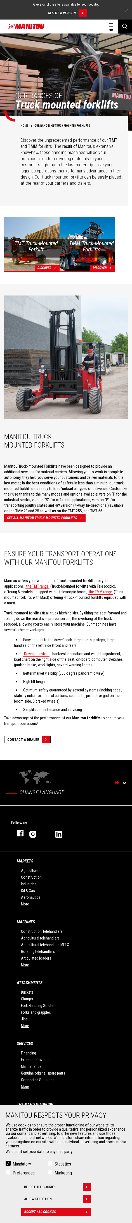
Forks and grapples (36, 1012)
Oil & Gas (28, 890)
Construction (31, 877)
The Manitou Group (35, 1104)
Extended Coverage (36, 1060)
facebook (17, 833)
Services (25, 1043)
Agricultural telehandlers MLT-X (45, 945)
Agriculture (29, 870)
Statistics (63, 1165)
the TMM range (100, 592)
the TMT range (37, 586)
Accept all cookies (57, 1213)
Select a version (67, 13)
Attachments (30, 982)
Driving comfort (36, 654)
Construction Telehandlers (42, 931)
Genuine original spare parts (43, 1073)
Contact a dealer (28, 739)
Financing (28, 1053)
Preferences (24, 1174)
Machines (26, 921)
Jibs (24, 1019)
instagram (37, 833)
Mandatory (22, 1165)
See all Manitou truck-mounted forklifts (46, 518)
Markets (25, 861)
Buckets (27, 992)
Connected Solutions (38, 1080)
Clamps (27, 999)
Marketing (63, 1174)
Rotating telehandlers (38, 951)
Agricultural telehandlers (40, 938)
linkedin (63, 833)
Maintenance (31, 1066)
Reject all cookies (57, 1188)
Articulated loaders (36, 958)
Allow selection (57, 1200)
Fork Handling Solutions (39, 1005)
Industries (29, 884)
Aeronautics (31, 897)
